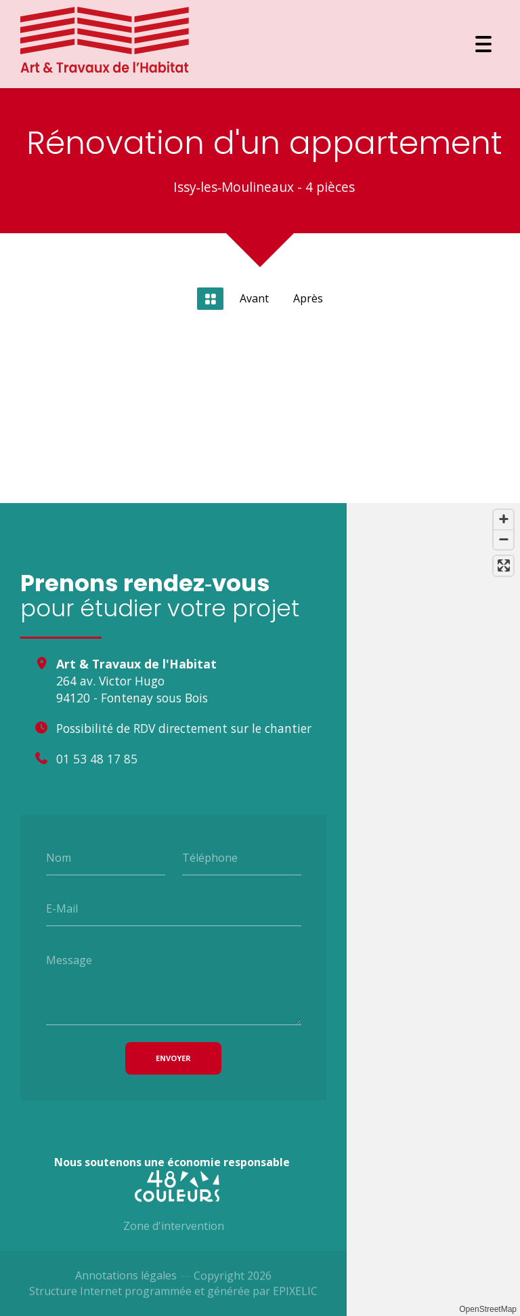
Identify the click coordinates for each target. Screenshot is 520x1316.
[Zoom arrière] (503, 539)
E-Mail (62, 908)
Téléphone (210, 857)
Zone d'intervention (173, 1231)
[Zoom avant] (503, 520)
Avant (254, 298)
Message (69, 960)
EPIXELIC (295, 1301)
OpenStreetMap (488, 1309)
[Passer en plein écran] (503, 566)
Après (308, 298)
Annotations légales (126, 1281)
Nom (58, 857)
